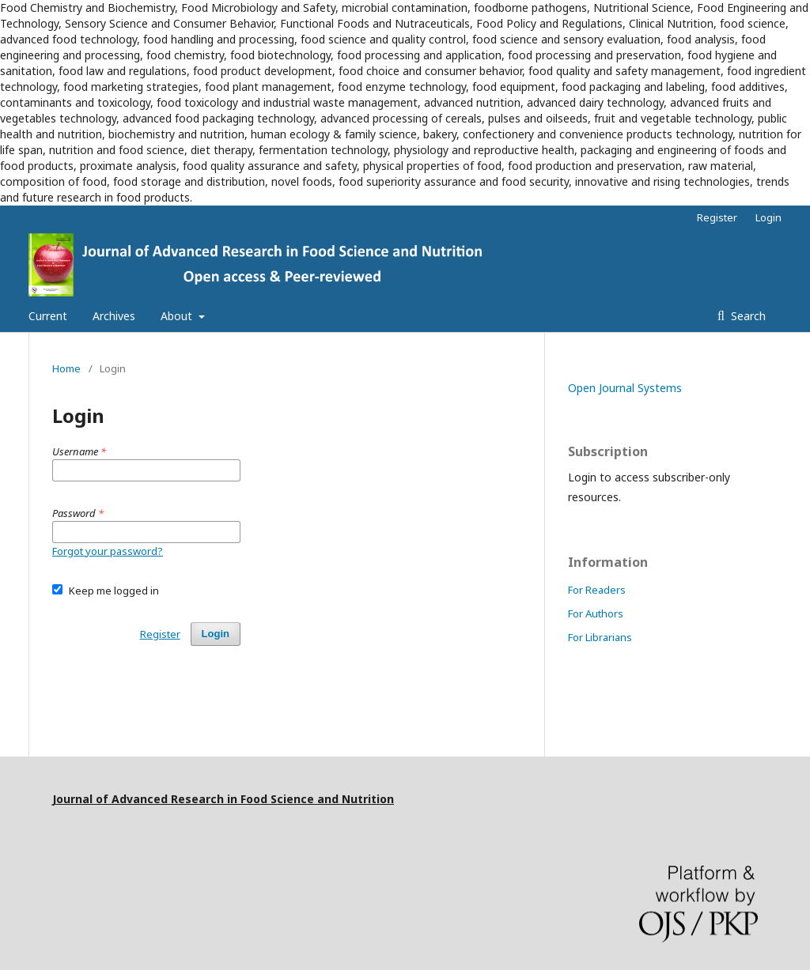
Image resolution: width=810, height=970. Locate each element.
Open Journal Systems (625, 387)
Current (47, 315)
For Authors (595, 613)
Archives (114, 315)
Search (747, 315)
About (178, 315)
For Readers (597, 590)
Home (66, 368)
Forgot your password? (107, 551)
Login (768, 217)
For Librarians (600, 637)
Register (717, 217)
